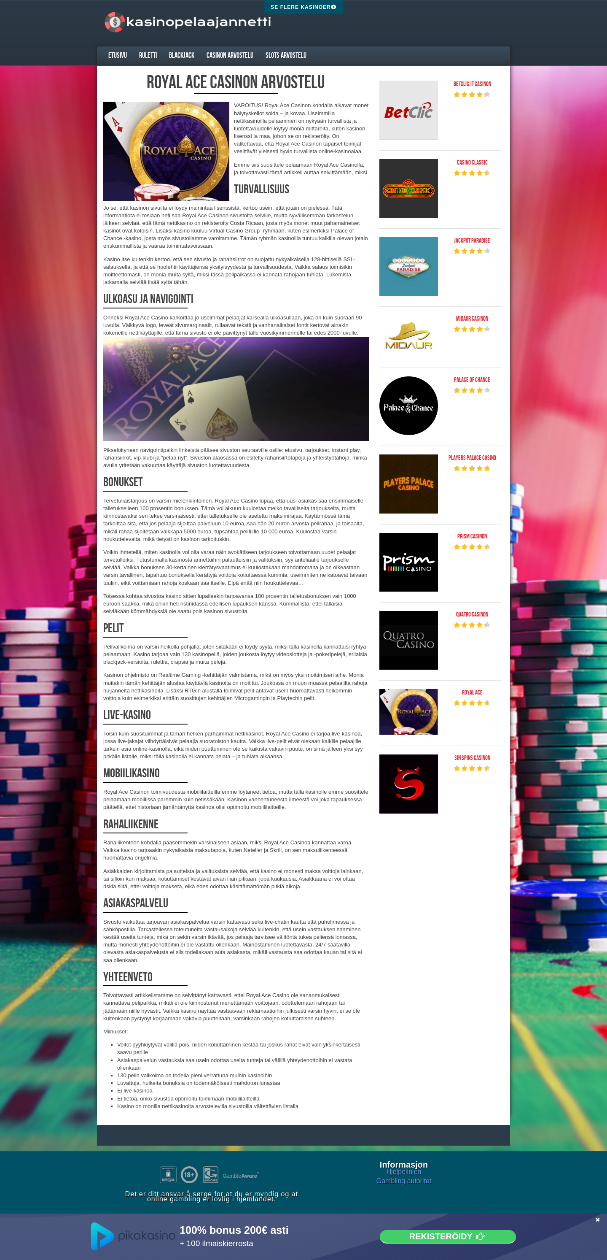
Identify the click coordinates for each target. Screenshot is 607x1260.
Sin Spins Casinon (472, 758)
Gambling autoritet (404, 1180)
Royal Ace (472, 693)
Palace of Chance (472, 380)
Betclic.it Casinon (472, 84)
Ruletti (148, 55)
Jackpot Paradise (472, 241)
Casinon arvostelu (230, 55)
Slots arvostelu (286, 55)
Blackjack (181, 55)
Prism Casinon (472, 537)
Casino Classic (472, 163)
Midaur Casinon (472, 319)
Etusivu (117, 55)
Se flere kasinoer (303, 7)
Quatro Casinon (472, 615)
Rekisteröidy (447, 1236)
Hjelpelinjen (404, 1171)
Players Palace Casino (472, 458)
